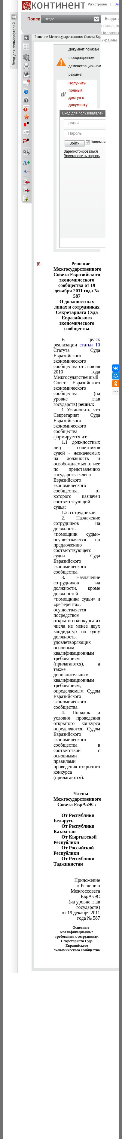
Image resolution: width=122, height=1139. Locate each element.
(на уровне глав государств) (83, 904)
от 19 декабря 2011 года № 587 (81, 915)
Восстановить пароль (82, 156)
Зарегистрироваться (81, 151)
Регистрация (97, 4)
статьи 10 (90, 344)
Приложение (86, 880)
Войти (74, 143)
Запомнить (100, 142)
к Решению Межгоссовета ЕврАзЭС (85, 891)
